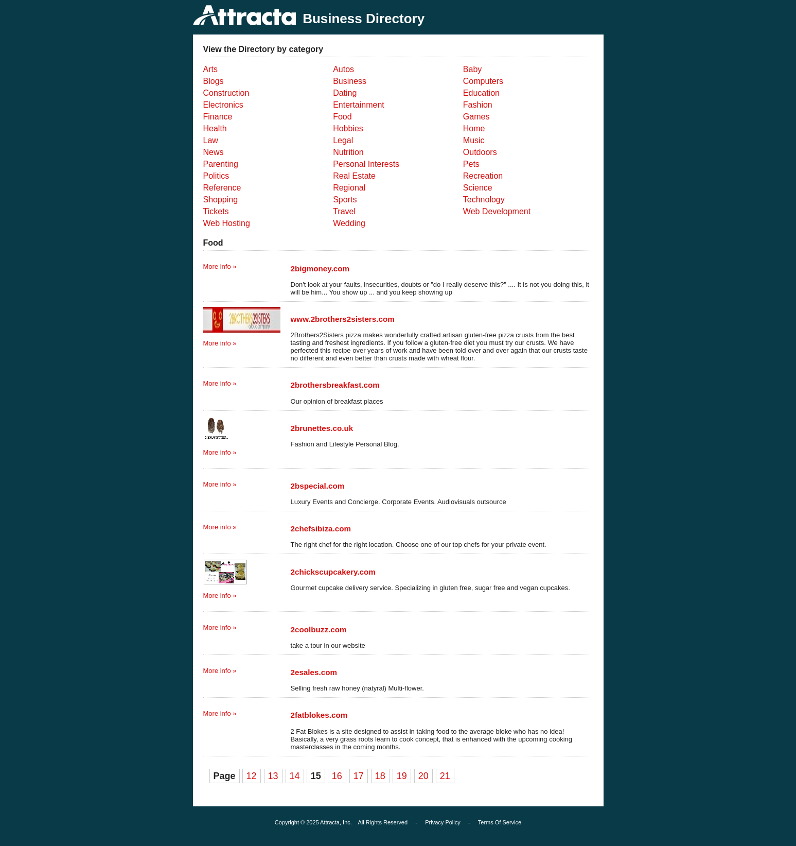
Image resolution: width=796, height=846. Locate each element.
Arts (210, 69)
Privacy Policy (442, 822)
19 (402, 776)
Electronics (223, 104)
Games (476, 116)
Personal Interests (366, 164)
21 (445, 776)
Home (474, 128)
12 (251, 776)
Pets (471, 164)
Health (215, 128)
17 (358, 776)
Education (481, 93)
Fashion (477, 104)
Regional (349, 187)
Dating (345, 93)
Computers (483, 81)
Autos (343, 69)
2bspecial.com (318, 485)
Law (210, 140)
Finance (218, 116)
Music (474, 140)
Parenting (221, 164)
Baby (472, 69)
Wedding (349, 223)
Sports (345, 199)
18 (380, 776)
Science (477, 187)
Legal (343, 140)
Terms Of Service (499, 822)
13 (273, 776)
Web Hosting (226, 223)
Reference (222, 187)
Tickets (216, 211)
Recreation (483, 175)
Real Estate (354, 175)
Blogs (213, 81)
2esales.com (314, 672)
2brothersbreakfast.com (335, 385)
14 (295, 776)
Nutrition (348, 152)
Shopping (220, 199)
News (213, 152)
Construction (226, 93)
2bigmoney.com (320, 268)
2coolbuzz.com (319, 629)
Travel (344, 211)
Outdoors (480, 152)
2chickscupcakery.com (333, 571)
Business (349, 81)
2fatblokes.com (319, 715)
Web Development (496, 211)
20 (423, 776)
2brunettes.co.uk (322, 428)
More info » (220, 266)
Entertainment (358, 104)
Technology (484, 199)
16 (337, 776)
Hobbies (348, 128)
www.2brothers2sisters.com (343, 319)
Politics (216, 175)
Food (342, 116)
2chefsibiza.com (321, 528)
